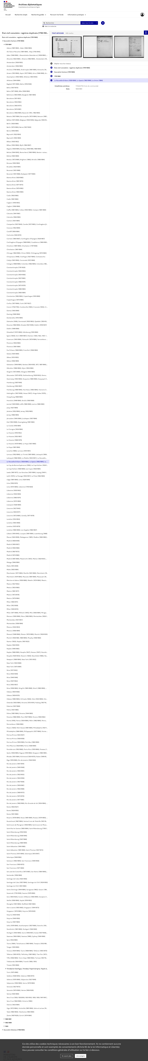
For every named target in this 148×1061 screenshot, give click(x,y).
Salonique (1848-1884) (14, 857)
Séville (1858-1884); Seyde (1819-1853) (19, 900)
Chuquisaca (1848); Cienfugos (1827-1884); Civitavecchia (26, 257)
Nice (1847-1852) (12, 681)
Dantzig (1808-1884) (13, 314)
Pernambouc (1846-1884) (15, 724)
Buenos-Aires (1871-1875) (15, 185)
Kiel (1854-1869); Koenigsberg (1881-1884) (21, 422)
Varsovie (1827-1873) (13, 987)
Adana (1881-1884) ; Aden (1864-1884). (19, 48)
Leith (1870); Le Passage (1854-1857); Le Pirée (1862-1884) (26, 476)
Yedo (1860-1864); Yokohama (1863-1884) (20, 1012)
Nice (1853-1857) (12, 684)
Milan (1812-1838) (12, 605)
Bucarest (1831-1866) (13, 170)
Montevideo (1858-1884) (15, 623)
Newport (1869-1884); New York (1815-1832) (21, 659)
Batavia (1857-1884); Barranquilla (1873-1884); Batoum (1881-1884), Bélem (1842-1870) (27, 116)
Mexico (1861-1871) (13, 591)
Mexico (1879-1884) (13, 598)
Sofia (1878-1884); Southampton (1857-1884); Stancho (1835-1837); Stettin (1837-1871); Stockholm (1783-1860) (27, 925)
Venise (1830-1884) (13, 994)
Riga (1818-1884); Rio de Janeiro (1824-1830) (21, 760)
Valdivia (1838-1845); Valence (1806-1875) (20, 976)
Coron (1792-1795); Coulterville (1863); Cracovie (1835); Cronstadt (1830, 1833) (27, 307)
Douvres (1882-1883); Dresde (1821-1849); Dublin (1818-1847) (27, 325)
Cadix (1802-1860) (12, 195)
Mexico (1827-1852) (13, 584)
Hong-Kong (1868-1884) (15, 397)
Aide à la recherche (50, 26)
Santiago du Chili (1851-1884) (16, 886)
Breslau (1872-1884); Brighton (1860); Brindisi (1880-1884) (26, 159)
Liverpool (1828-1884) (14, 505)
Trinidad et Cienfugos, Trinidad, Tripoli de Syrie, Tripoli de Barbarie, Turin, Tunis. (27, 969)
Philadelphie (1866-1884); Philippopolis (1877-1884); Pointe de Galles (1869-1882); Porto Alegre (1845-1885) (27, 731)
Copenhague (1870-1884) (15, 300)
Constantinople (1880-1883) (16, 289)
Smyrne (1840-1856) (13, 918)
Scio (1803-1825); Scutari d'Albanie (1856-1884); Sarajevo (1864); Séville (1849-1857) (27, 897)
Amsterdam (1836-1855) (15, 62)
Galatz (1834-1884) (13, 354)
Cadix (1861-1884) (12, 199)
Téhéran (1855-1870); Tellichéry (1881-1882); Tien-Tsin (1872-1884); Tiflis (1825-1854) (27, 954)
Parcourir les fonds (56, 15)
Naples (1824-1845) (13, 645)
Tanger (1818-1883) (13, 947)
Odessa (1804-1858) (13, 692)
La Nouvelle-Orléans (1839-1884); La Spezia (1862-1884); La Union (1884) (27, 462)
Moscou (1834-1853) (13, 627)
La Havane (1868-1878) (14, 440)
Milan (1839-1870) (12, 609)
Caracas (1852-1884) (13, 228)
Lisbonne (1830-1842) (14, 490)
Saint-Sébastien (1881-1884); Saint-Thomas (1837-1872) (25, 850)
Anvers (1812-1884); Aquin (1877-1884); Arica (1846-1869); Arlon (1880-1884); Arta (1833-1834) (27, 73)
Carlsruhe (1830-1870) (14, 235)
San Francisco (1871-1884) (15, 868)
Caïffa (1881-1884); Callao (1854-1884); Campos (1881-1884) (26, 210)
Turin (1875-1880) (12, 972)
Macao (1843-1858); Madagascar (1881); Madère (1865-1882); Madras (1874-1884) (27, 537)
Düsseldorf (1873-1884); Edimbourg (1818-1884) (22, 332)
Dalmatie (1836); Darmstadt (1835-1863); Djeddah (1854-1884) (27, 321)
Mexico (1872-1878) (13, 595)
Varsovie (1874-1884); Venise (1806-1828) (20, 990)
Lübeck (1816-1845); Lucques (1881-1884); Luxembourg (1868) (27, 533)
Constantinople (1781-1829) (16, 267)
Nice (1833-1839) (12, 674)
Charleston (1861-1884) (14, 249)
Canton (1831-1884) (13, 221)
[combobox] (89, 23)
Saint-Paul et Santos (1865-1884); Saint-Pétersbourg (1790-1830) (27, 828)
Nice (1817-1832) (12, 670)
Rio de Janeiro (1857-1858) (15, 782)
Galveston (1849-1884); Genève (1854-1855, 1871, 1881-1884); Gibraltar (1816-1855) (27, 364)
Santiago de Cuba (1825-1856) (17, 879)
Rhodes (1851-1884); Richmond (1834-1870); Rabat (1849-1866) (27, 756)
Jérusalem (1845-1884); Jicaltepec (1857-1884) (22, 418)
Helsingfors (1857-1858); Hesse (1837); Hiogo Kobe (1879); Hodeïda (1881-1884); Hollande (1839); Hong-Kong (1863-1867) (27, 393)
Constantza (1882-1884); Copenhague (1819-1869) (23, 296)
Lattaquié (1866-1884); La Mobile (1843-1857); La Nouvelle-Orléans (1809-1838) (27, 458)
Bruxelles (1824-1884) (14, 167)
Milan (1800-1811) (12, 602)
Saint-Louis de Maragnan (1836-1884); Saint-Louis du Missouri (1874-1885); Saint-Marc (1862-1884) (27, 825)
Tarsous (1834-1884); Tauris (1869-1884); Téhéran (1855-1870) (27, 951)
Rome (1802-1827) (12, 807)
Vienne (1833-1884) (13, 1005)
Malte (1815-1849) (12, 566)
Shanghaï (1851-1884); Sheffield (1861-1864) (21, 904)
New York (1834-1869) (14, 663)
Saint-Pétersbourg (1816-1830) (17, 832)
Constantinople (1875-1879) (16, 285)
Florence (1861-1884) (13, 346)
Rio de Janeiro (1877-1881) (15, 800)
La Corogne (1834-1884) (15, 429)
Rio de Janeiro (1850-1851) (15, 771)
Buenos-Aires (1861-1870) (15, 181)
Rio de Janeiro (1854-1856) (15, 778)
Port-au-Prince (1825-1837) (15, 735)
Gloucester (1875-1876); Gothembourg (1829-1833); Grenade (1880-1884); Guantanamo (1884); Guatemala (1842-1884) (27, 375)
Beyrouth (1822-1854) (14, 134)
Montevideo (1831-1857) (15, 620)
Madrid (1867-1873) (13, 551)
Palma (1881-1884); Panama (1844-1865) (20, 713)
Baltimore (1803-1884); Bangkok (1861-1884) (21, 95)
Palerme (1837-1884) (13, 706)
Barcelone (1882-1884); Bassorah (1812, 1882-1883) (23, 113)
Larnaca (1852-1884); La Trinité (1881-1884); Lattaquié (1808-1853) (27, 454)
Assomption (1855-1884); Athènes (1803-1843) (22, 77)
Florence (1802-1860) (14, 343)
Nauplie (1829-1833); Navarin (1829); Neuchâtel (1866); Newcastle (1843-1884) (27, 656)
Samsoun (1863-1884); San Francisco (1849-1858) (23, 861)
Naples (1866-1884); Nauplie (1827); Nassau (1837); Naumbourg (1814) (27, 652)
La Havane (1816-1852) (14, 433)
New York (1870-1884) (14, 667)
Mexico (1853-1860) (13, 587)
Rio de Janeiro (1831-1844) (15, 764)
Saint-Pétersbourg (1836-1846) (17, 836)
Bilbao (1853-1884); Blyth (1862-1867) (19, 145)
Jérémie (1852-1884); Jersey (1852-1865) (20, 411)
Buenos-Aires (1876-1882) (15, 188)
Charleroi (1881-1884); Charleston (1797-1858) (22, 246)
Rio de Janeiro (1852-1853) (15, 774)
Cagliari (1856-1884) (13, 206)
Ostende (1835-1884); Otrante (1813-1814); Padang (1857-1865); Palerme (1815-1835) (27, 702)
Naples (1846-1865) (13, 649)
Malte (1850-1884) (12, 569)
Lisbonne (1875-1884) (14, 501)
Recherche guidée (37, 15)
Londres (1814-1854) (13, 519)
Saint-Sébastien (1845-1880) (16, 846)
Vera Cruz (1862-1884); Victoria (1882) (19, 1001)
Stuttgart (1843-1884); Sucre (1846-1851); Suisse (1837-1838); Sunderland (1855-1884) (27, 933)
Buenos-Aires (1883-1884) (15, 192)
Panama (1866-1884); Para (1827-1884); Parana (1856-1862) (26, 717)
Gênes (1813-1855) (13, 357)
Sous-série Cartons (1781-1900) (14, 41)
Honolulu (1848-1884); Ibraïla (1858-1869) (20, 400)
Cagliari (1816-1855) (13, 203)
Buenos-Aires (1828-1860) (15, 177)
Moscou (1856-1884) (13, 631)
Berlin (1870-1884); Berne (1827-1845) (19, 127)
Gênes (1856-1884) (13, 361)
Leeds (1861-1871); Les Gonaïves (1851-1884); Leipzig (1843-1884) (27, 472)
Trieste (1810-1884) (13, 965)
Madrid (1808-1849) (13, 541)
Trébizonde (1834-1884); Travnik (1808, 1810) (22, 961)
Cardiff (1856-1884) (13, 231)
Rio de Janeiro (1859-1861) (15, 785)
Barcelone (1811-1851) (14, 98)
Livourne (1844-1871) (13, 512)
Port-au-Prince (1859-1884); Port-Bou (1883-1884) (23, 742)
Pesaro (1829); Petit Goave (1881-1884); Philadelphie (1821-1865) (27, 728)
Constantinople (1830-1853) (16, 271)
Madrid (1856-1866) (13, 548)
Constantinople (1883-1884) (16, 293)
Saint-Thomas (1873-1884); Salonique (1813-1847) (23, 854)
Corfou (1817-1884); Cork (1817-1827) (19, 303)
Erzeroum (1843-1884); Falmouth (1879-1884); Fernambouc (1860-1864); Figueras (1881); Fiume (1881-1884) (27, 339)
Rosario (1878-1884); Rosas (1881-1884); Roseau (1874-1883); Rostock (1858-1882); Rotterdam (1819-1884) (27, 818)
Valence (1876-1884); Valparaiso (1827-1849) (21, 979)
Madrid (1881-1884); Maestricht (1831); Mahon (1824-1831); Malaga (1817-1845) (27, 559)
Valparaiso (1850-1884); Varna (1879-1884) (21, 983)
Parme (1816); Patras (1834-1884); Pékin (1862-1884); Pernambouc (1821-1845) (27, 720)
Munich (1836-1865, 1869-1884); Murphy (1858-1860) (24, 638)
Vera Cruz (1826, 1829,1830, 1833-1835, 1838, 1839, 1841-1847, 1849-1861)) (27, 997)
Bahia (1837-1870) (12, 88)
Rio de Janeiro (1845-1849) (15, 767)
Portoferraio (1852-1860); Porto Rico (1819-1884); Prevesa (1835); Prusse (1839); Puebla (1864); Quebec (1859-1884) (27, 749)
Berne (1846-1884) (13, 131)
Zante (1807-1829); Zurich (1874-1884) (19, 1015)
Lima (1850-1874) (12, 483)
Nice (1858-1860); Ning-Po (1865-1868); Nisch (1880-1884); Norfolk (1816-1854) (27, 688)
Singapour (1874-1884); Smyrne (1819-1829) (21, 911)
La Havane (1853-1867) (14, 436)
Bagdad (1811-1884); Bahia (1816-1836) (19, 84)
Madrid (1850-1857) (13, 544)
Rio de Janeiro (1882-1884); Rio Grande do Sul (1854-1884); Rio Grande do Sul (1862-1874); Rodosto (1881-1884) (27, 803)
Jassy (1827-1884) (12, 408)
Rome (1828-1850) (13, 810)
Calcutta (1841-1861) (13, 213)
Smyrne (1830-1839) (13, 915)
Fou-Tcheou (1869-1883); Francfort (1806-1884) (22, 350)
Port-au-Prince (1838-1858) (15, 738)
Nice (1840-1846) (12, 677)
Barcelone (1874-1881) (14, 109)
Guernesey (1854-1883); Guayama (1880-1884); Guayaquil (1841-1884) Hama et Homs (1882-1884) (27, 379)
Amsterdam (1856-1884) (15, 66)
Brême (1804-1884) (13, 156)
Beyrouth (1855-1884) (14, 138)
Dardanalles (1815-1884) (15, 318)
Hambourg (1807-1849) (14, 382)
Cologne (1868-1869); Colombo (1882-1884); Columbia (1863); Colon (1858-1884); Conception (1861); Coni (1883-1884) (27, 264)
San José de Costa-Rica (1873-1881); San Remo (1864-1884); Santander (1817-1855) (27, 872)
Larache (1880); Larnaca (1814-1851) (19, 451)
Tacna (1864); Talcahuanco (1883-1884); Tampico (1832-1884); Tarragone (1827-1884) (27, 943)
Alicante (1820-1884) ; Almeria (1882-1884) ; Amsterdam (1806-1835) (27, 59)
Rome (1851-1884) (12, 814)
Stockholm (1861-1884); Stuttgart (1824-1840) (22, 929)
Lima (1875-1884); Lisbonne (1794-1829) (20, 487)
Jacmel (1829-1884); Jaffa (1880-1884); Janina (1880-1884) (25, 404)
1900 (6, 1026)
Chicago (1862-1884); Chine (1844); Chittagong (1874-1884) (27, 253)
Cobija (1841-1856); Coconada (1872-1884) (21, 260)
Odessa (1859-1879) (13, 695)
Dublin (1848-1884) (13, 328)
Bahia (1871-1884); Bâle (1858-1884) (18, 91)
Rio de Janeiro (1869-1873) (15, 792)
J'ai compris (80, 1056)
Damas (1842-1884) (13, 310)
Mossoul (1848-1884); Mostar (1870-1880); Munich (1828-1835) (27, 634)
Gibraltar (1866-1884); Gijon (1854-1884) (20, 368)
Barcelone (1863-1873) (14, 105)
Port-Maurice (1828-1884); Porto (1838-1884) (21, 746)
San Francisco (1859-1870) (15, 864)
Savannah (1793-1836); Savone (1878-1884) (21, 893)
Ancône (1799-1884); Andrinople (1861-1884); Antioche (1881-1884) (27, 70)
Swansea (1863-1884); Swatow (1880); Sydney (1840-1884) (26, 936)
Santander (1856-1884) (14, 875)
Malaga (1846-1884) (13, 562)
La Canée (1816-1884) (14, 426)
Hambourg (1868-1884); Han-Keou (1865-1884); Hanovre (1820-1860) (27, 390)
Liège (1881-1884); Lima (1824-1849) (18, 480)
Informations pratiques (76, 15)
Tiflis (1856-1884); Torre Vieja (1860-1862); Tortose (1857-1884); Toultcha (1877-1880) (27, 958)
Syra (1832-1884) (12, 940)
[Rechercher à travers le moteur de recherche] (62, 23)
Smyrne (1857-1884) (13, 922)
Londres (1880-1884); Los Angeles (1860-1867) (22, 530)
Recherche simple (21, 15)
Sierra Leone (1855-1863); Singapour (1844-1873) (23, 907)
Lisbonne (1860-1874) (14, 497)
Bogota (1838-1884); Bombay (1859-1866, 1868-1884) (24, 149)
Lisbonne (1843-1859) (14, 494)
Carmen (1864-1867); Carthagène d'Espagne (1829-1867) (26, 239)
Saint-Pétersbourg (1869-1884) (17, 843)
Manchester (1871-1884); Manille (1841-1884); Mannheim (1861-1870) (27, 573)
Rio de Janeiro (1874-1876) (15, 796)
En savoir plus (66, 1056)
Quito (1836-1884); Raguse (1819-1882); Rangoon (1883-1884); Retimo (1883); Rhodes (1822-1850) (27, 753)
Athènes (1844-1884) (13, 80)
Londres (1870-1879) (13, 526)
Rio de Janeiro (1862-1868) (15, 789)
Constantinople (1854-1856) (16, 275)
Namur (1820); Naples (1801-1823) (18, 641)
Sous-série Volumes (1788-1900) (14, 1030)
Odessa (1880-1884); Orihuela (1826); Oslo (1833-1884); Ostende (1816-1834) (27, 699)
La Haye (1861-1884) (13, 447)
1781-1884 (8, 44)
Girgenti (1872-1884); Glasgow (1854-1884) (21, 372)
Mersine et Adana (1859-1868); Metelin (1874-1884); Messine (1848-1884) (27, 580)
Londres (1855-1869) (13, 523)
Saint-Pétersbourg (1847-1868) (17, 839)
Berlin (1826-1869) (13, 123)
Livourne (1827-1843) (13, 508)
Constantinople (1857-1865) (16, 278)
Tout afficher (58, 33)
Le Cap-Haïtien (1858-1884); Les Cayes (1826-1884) (24, 469)
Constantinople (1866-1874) (16, 282)
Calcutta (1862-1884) (14, 217)
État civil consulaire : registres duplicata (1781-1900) (20, 37)
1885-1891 (8, 1019)
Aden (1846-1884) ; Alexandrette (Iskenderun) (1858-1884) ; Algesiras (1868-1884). (27, 55)
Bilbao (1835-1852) (13, 141)
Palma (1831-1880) (13, 710)
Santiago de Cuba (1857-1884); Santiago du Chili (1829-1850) (27, 882)
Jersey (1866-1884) (13, 415)
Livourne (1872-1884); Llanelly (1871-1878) (20, 515)
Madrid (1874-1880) (13, 555)
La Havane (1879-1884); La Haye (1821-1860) (21, 444)
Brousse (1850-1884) (13, 163)
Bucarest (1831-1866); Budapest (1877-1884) (21, 174)
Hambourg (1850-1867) (14, 386)
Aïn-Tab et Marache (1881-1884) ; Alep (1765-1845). (24, 52)
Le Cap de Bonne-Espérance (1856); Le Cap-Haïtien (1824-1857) (27, 465)
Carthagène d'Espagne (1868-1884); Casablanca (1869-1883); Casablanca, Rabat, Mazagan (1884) (27, 242)
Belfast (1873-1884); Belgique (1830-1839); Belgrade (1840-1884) (27, 120)
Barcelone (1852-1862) (14, 102)
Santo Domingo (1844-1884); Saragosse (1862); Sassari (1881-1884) (27, 889)
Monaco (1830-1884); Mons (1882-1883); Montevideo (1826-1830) (27, 616)
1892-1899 (8, 1023)
